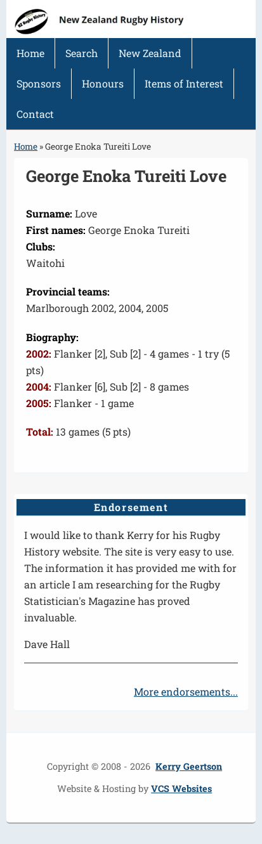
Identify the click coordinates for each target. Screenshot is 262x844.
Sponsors (38, 83)
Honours (103, 83)
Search (81, 53)
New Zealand (150, 53)
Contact (35, 113)
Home (30, 53)
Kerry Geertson (188, 766)
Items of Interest (184, 83)
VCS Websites (181, 788)
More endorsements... (186, 691)
